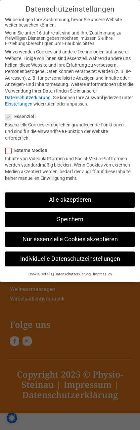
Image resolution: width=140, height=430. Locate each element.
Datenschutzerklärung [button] (73, 273)
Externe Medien (28, 149)
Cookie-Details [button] (40, 273)
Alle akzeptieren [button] (70, 198)
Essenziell (22, 115)
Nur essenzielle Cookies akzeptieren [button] (70, 238)
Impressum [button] (102, 273)
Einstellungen (18, 103)
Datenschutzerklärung (28, 96)
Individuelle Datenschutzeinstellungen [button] (70, 257)
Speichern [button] (70, 218)
